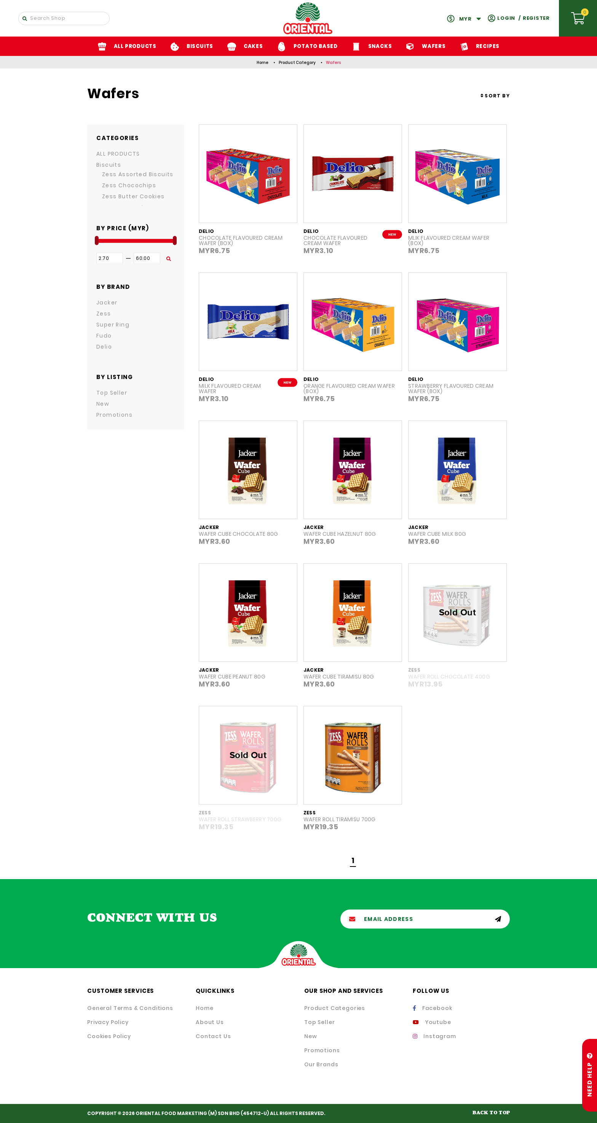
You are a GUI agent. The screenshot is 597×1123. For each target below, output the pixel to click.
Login (506, 18)
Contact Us (213, 1036)
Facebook (432, 1008)
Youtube (432, 1022)
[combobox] (495, 95)
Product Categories (334, 1008)
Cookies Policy (109, 1036)
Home (262, 62)
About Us (210, 1022)
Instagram (434, 1036)
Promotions (322, 1050)
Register (536, 18)
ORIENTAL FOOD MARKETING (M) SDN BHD (188, 1113)
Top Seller (319, 1022)
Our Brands (321, 1064)
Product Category (297, 62)
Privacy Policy (108, 1022)
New (310, 1036)
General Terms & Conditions (130, 1008)
